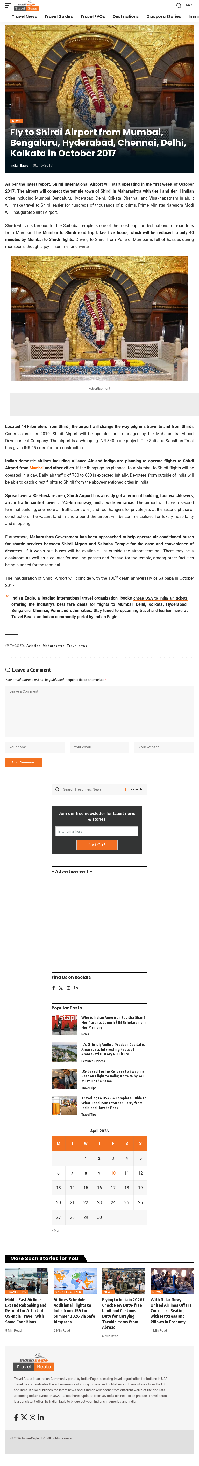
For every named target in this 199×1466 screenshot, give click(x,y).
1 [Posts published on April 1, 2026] (86, 1167)
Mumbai (37, 467)
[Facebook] (54, 996)
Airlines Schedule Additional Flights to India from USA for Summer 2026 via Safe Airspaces (74, 1320)
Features (88, 1069)
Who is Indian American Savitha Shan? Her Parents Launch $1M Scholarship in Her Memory (113, 1030)
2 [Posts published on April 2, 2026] (99, 1167)
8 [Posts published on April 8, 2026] (86, 1182)
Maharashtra (53, 645)
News (16, 120)
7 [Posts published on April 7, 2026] (72, 1182)
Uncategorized (68, 1301)
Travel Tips (89, 1097)
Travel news (77, 645)
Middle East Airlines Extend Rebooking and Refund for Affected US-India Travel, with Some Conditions (25, 1320)
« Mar (56, 1240)
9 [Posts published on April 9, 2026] (99, 1182)
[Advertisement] (104, 404)
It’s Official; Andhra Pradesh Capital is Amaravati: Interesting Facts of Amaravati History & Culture (113, 1057)
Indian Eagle (20, 165)
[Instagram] (69, 996)
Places (102, 1069)
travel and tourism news (160, 610)
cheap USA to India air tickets (159, 597)
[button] (9, 5)
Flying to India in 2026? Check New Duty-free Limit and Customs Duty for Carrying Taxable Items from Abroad (123, 1323)
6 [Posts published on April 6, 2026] (58, 1182)
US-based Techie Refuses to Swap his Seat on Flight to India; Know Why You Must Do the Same (112, 1085)
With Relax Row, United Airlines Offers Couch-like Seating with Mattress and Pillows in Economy (171, 1320)
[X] (61, 996)
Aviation (33, 645)
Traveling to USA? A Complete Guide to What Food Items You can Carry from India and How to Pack (113, 1112)
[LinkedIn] (77, 996)
